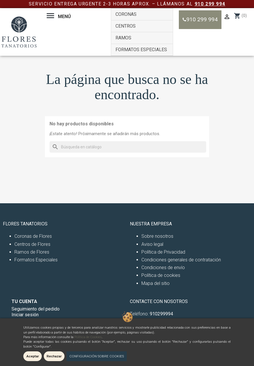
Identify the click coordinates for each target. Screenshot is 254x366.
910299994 (161, 314)
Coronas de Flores (33, 236)
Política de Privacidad (163, 252)
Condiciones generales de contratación (181, 259)
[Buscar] (128, 147)
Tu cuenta (24, 301)
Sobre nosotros (157, 236)
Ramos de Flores (31, 252)
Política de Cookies (88, 337)
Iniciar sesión (25, 314)
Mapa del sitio (155, 283)
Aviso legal (152, 244)
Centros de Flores (32, 244)
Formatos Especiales (36, 259)
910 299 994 (210, 4)
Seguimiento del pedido (36, 309)
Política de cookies (160, 275)
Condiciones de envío (163, 267)
